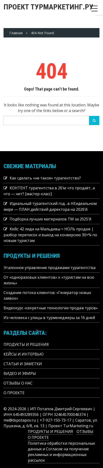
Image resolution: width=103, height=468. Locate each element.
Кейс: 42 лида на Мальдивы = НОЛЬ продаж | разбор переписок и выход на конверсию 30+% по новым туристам (50, 234)
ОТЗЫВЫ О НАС (18, 383)
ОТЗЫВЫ (85, 431)
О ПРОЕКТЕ (14, 392)
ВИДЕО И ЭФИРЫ (20, 373)
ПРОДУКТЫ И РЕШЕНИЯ (26, 344)
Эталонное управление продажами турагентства (49, 267)
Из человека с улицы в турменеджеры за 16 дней (49, 317)
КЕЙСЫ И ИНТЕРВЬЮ (24, 354)
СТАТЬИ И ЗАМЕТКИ (23, 363)
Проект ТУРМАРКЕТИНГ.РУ (48, 6)
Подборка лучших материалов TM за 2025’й (50, 219)
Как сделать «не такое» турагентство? (45, 178)
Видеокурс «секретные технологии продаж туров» (51, 308)
